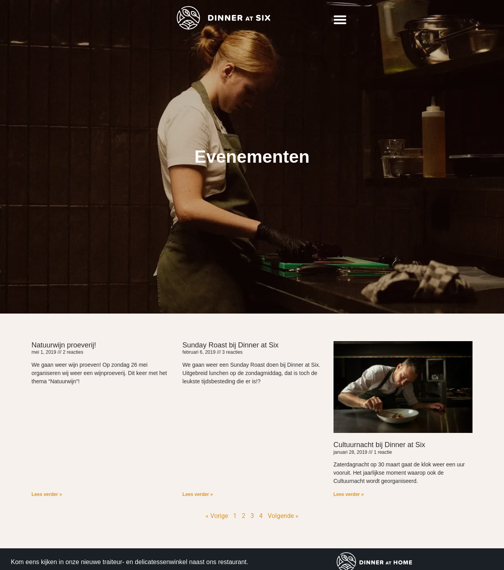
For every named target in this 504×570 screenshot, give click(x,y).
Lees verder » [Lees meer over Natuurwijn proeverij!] (47, 494)
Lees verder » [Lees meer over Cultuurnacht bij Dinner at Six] (349, 494)
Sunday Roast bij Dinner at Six (230, 345)
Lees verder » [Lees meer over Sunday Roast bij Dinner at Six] (197, 494)
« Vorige (217, 516)
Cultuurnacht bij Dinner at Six (379, 445)
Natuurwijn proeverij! (64, 345)
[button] (340, 19)
